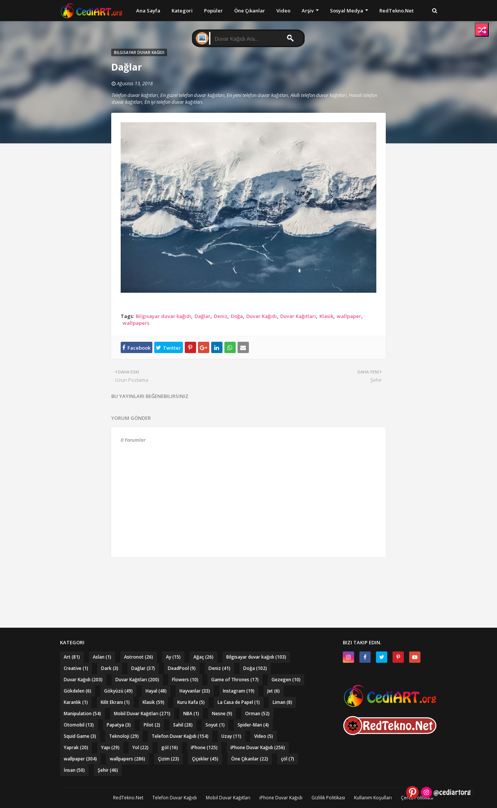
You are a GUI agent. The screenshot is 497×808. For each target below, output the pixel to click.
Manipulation (82, 713)
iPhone (204, 747)
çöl (287, 759)
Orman (257, 713)
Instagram (239, 691)
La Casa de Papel (239, 702)
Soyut (215, 725)
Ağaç (203, 657)
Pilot (152, 725)
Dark (109, 668)
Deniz (220, 316)
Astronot (138, 657)
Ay (173, 657)
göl (169, 747)
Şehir (108, 770)
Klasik (326, 316)
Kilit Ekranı (115, 702)
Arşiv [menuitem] (308, 10)
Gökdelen (77, 691)
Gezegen (286, 679)
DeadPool (182, 668)
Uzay (231, 736)
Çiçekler (205, 759)
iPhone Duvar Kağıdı (257, 747)
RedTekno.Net (128, 797)
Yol (140, 747)
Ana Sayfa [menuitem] (148, 10)
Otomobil (79, 725)
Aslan (102, 657)
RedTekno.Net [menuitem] (396, 10)
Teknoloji (124, 736)
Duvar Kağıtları (298, 316)
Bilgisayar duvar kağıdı (163, 316)
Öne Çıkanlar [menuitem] (249, 10)
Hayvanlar (194, 691)
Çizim (168, 759)
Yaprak (76, 747)
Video (263, 736)
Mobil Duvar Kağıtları (142, 713)
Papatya (119, 725)
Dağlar (202, 316)
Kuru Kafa (191, 702)
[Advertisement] (248, 578)
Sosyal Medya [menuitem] (346, 10)
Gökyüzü (118, 691)
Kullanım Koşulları (373, 797)
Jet (273, 691)
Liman (282, 702)
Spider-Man (253, 725)
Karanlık (76, 702)
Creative (76, 668)
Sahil (183, 725)
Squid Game (80, 736)
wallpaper (349, 316)
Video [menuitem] (283, 10)
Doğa (237, 316)
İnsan (74, 770)
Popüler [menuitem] (213, 10)
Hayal (156, 691)
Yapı (110, 747)
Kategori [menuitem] (182, 10)
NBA (191, 713)
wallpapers (136, 323)
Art (72, 657)
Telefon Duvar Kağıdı (180, 736)
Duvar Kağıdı (261, 316)
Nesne (222, 713)
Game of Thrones (235, 679)
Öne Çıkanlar (249, 759)
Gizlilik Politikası (328, 797)
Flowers (185, 679)
